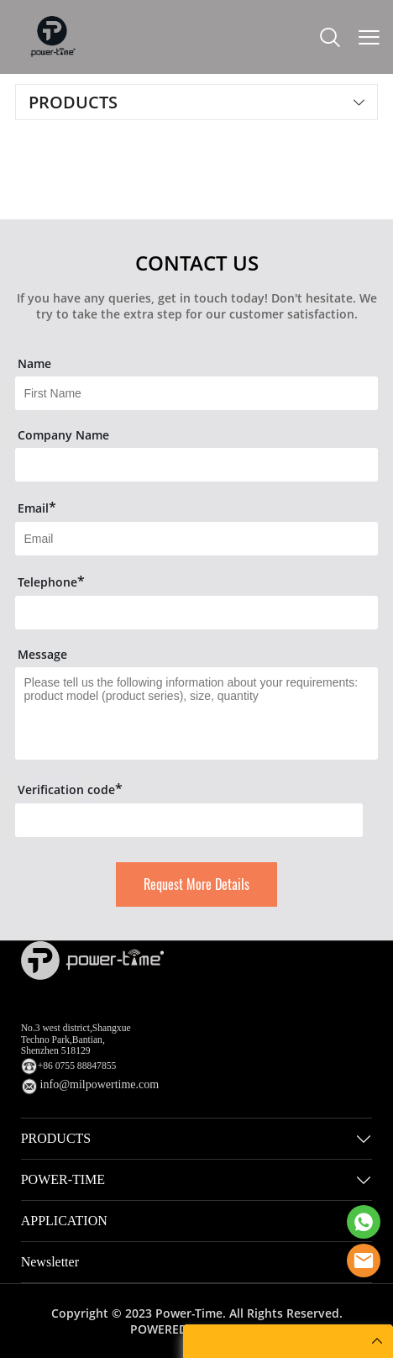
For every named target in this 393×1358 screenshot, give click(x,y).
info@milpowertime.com (100, 1084)
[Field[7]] (196, 393)
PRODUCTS (56, 1138)
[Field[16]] (196, 465)
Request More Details (196, 884)
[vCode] (188, 820)
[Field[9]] (196, 538)
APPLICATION (64, 1220)
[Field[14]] (196, 612)
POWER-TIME (63, 1179)
